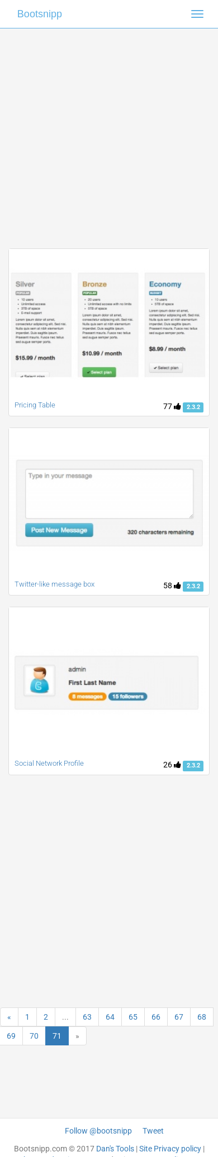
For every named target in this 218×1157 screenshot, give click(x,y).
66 (155, 1016)
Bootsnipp (39, 14)
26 (172, 764)
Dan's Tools (115, 1148)
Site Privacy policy (170, 1148)
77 (172, 406)
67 (178, 1016)
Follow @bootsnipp (98, 1130)
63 (87, 1016)
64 (110, 1016)
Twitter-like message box (54, 584)
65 (133, 1016)
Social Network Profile (49, 763)
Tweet (153, 1130)
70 (34, 1035)
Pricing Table (35, 405)
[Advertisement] (105, 132)
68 (201, 1016)
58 (172, 585)
